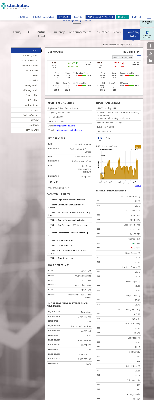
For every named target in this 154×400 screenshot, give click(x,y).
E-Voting (136, 17)
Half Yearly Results (30, 90)
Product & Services (43, 17)
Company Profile (31, 55)
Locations (34, 110)
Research (78, 17)
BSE (100, 137)
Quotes (35, 50)
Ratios (36, 75)
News (117, 32)
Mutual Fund (41, 34)
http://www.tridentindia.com (69, 130)
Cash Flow (34, 80)
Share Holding (32, 95)
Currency (59, 32)
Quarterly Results (31, 85)
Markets (63, 17)
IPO (28, 32)
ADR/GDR (34, 124)
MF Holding (33, 100)
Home (105, 44)
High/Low (34, 120)
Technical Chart (31, 129)
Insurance (102, 32)
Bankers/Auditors (31, 115)
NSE (108, 137)
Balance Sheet (32, 70)
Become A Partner (100, 17)
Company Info (133, 34)
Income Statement (30, 65)
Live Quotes (137, 44)
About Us (23, 17)
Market (113, 44)
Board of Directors (30, 60)
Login (122, 17)
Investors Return (31, 105)
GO (139, 57)
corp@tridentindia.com (64, 125)
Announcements (80, 32)
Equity (17, 32)
